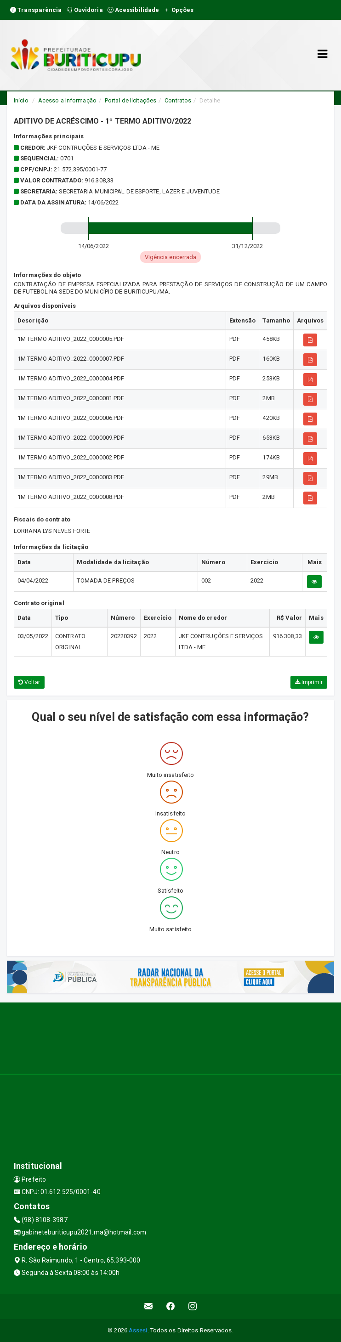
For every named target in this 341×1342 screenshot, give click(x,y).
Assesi (138, 1330)
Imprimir (309, 682)
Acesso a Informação (67, 100)
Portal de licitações (130, 100)
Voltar (29, 682)
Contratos (178, 100)
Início (21, 100)
